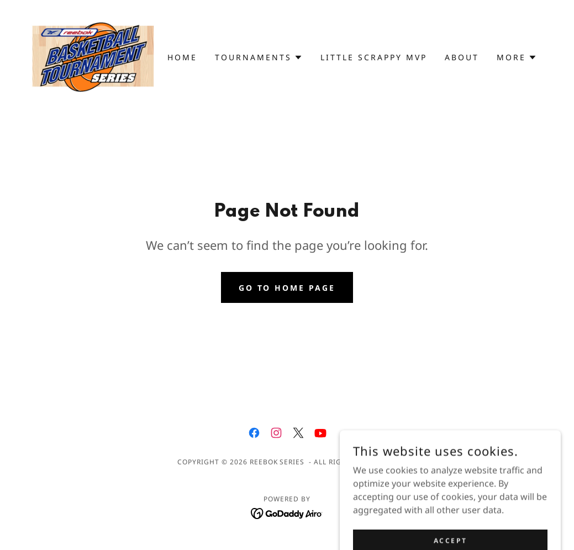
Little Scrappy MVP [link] (373, 57)
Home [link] (182, 57)
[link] (93, 56)
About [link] (462, 57)
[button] (259, 57)
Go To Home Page (287, 287)
